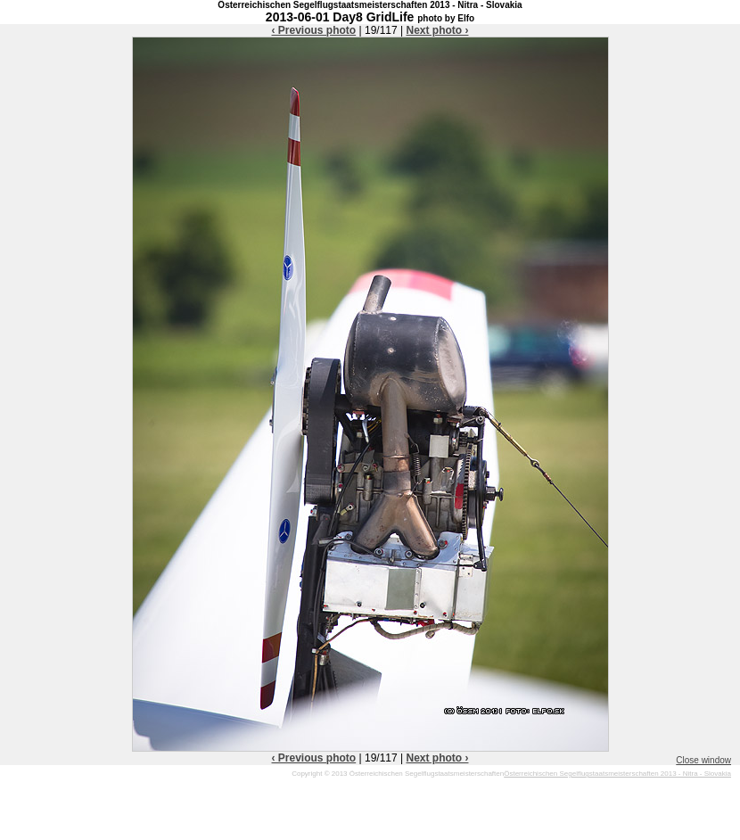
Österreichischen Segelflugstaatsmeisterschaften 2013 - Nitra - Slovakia (617, 774)
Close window (703, 760)
